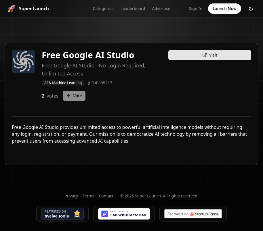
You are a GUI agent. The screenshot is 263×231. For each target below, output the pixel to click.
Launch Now (225, 8)
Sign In (195, 8)
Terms (88, 196)
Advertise (161, 8)
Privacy (71, 196)
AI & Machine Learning (63, 82)
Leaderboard (133, 8)
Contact (106, 196)
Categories (103, 8)
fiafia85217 (100, 83)
